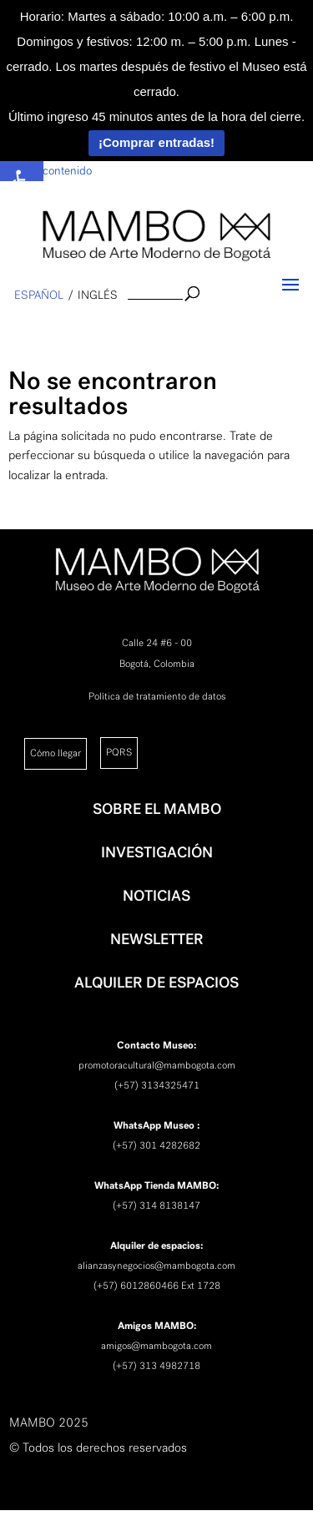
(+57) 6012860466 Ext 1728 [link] (156, 1285)
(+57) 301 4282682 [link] (156, 1145)
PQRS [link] (119, 752)
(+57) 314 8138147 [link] (156, 1205)
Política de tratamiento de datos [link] (156, 696)
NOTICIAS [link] (156, 896)
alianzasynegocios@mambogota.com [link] (156, 1265)
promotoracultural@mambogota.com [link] (156, 1065)
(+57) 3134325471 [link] (156, 1085)
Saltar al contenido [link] (46, 171)
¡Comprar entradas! (156, 142)
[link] (156, 235)
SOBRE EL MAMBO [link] (157, 809)
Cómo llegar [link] (55, 753)
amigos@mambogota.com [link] (156, 1346)
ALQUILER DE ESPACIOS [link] (156, 982)
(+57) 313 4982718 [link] (156, 1366)
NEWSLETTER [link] (157, 939)
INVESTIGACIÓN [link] (157, 852)
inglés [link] (98, 295)
